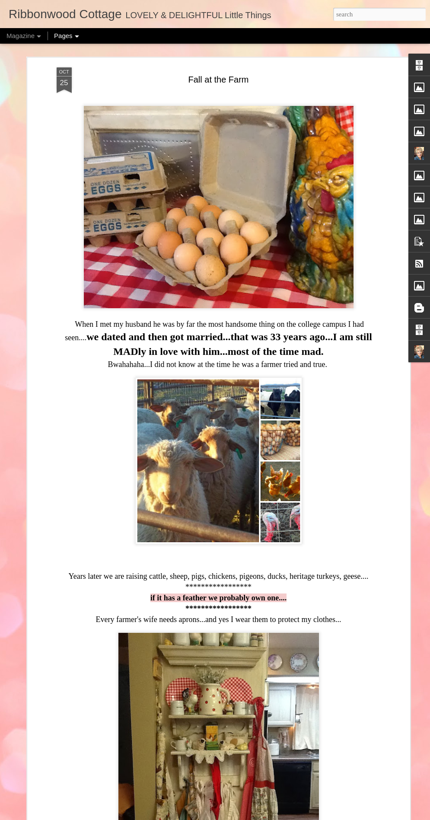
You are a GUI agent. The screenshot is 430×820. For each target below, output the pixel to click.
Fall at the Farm (218, 79)
